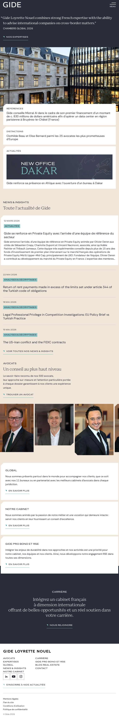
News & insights (14, 668)
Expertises (11, 662)
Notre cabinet (13, 672)
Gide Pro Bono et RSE (50, 662)
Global (8, 665)
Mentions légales (10, 698)
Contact (41, 668)
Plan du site (8, 702)
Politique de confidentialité (15, 709)
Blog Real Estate (47, 665)
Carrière (41, 658)
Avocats (9, 658)
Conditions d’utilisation (13, 706)
